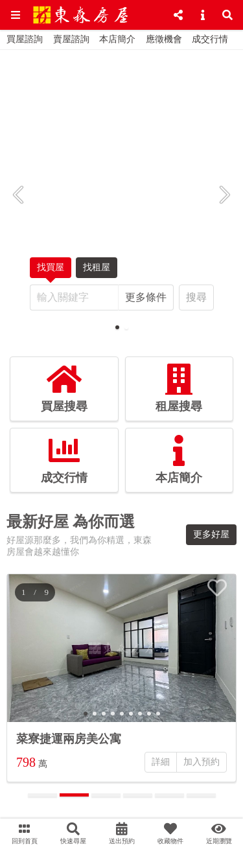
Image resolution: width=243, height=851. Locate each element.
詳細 (161, 762)
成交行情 (210, 39)
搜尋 (196, 297)
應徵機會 (164, 39)
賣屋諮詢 (71, 39)
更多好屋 (211, 534)
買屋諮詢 (24, 39)
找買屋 (50, 270)
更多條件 (146, 297)
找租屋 (96, 269)
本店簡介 (117, 39)
